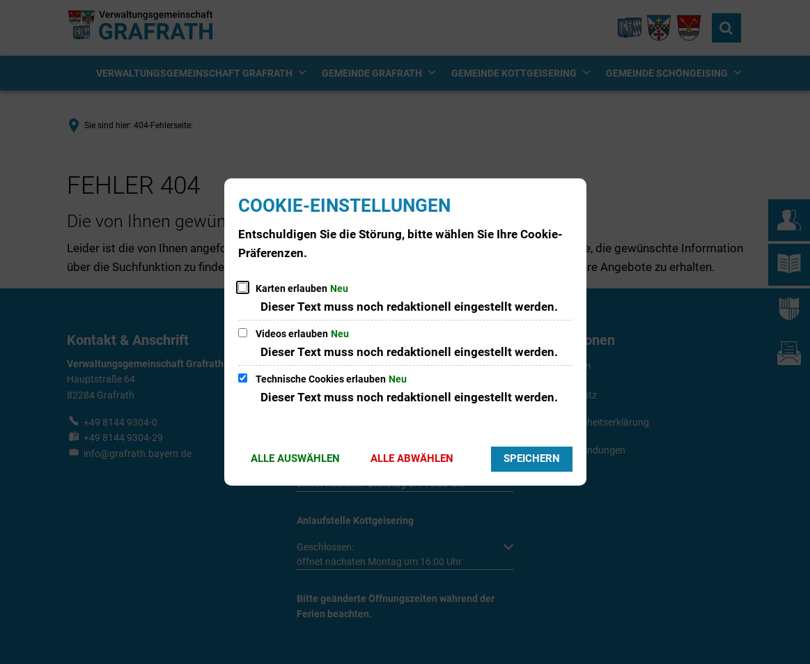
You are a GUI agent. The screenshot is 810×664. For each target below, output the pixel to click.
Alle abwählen (412, 458)
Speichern (532, 458)
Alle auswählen (295, 458)
